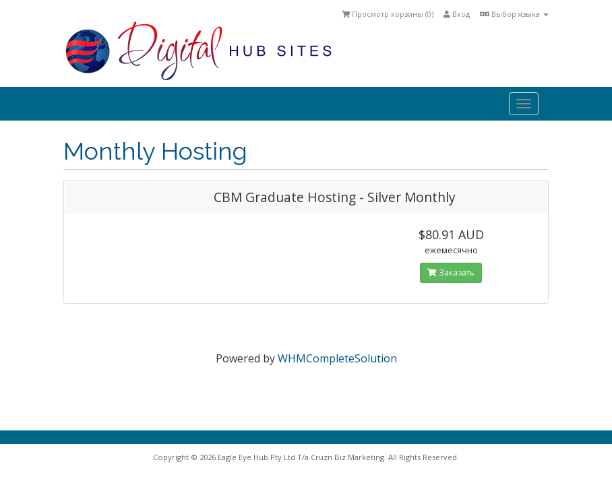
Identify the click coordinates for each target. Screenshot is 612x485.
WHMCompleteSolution (337, 358)
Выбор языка (514, 14)
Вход (456, 14)
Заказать (451, 272)
